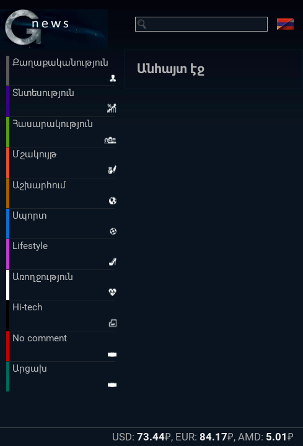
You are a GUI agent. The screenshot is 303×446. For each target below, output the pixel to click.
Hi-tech (27, 307)
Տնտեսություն (43, 92)
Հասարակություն (52, 123)
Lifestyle (30, 245)
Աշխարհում (39, 185)
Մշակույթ (34, 154)
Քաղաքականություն (60, 62)
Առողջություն (42, 276)
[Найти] (142, 24)
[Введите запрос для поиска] (208, 23)
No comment (39, 338)
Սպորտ (29, 215)
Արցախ (29, 368)
